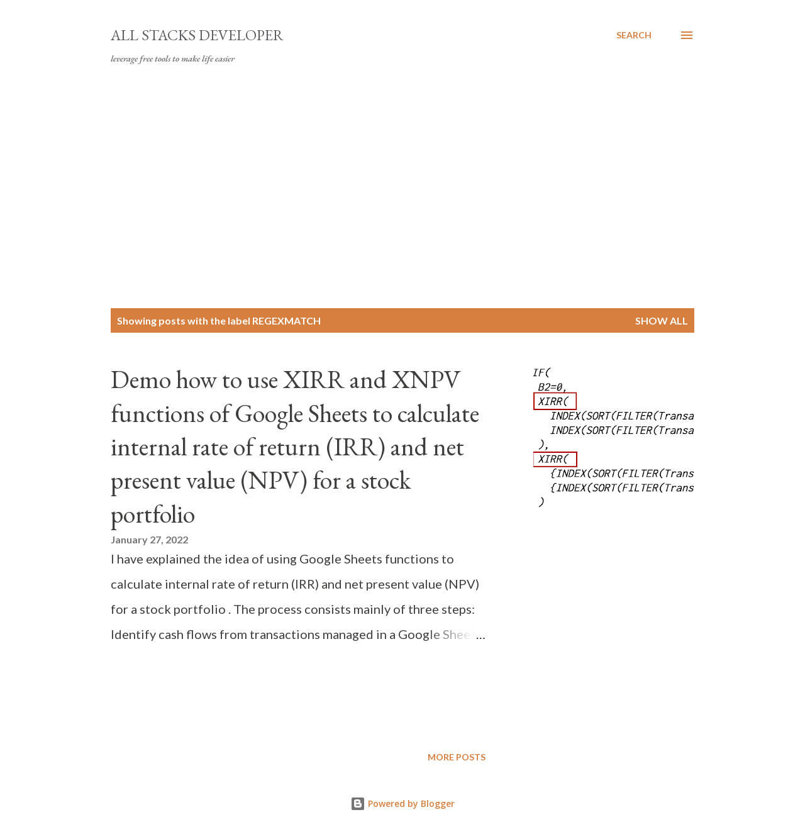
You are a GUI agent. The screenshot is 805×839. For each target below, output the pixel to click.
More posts (457, 757)
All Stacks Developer (197, 35)
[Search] (634, 35)
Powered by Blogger (402, 803)
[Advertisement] (402, 189)
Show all (661, 320)
